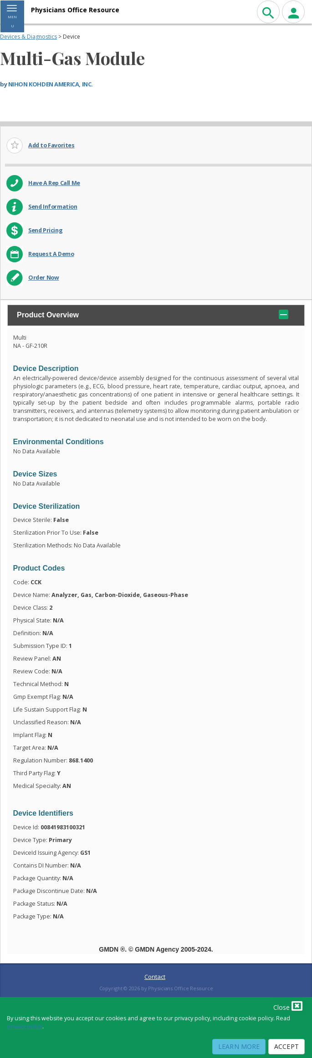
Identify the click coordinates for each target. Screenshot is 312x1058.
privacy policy (24, 1026)
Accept (286, 1046)
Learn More (239, 1046)
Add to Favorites (51, 145)
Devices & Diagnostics (28, 36)
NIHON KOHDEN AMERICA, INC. (50, 84)
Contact (154, 977)
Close (287, 1006)
